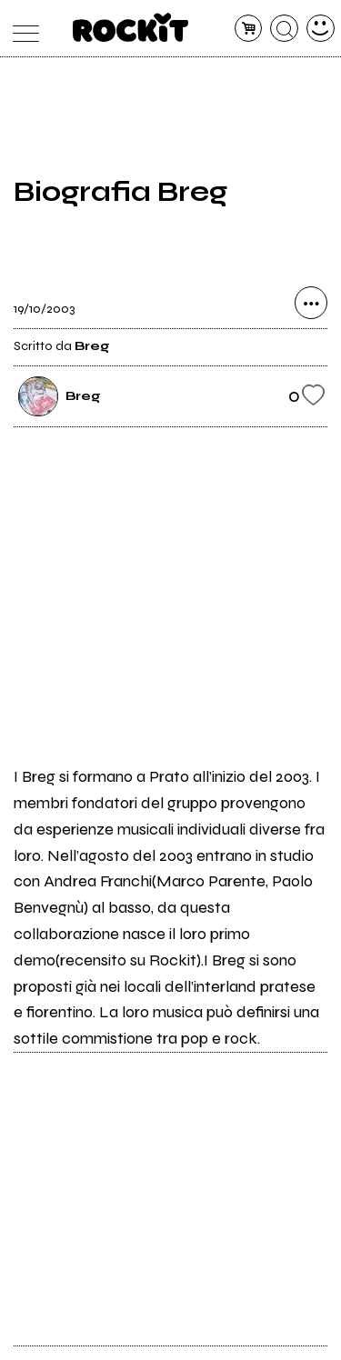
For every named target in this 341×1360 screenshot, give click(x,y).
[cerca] (284, 29)
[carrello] (249, 29)
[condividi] (311, 302)
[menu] (21, 29)
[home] (130, 27)
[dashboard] (320, 29)
